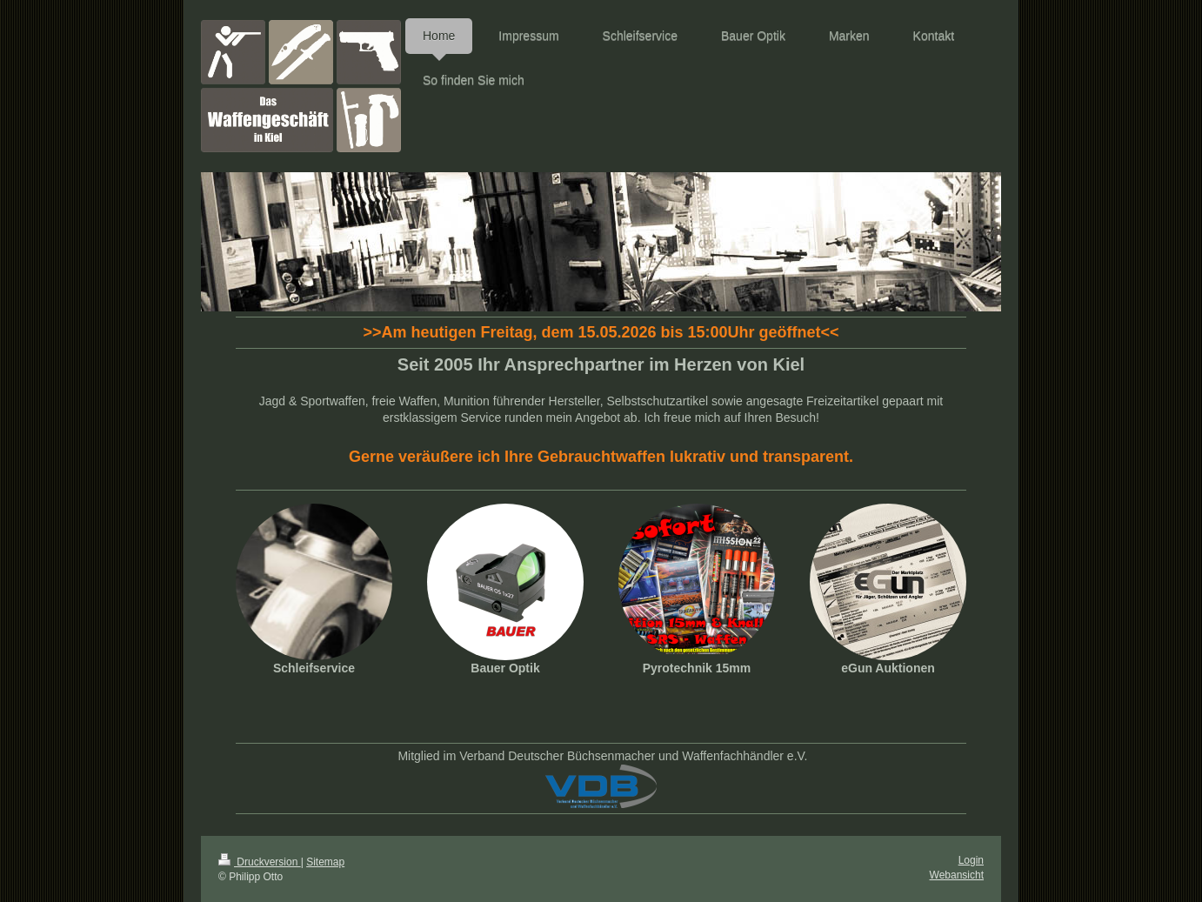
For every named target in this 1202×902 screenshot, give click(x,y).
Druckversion (259, 862)
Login (971, 860)
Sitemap (325, 862)
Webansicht (957, 875)
